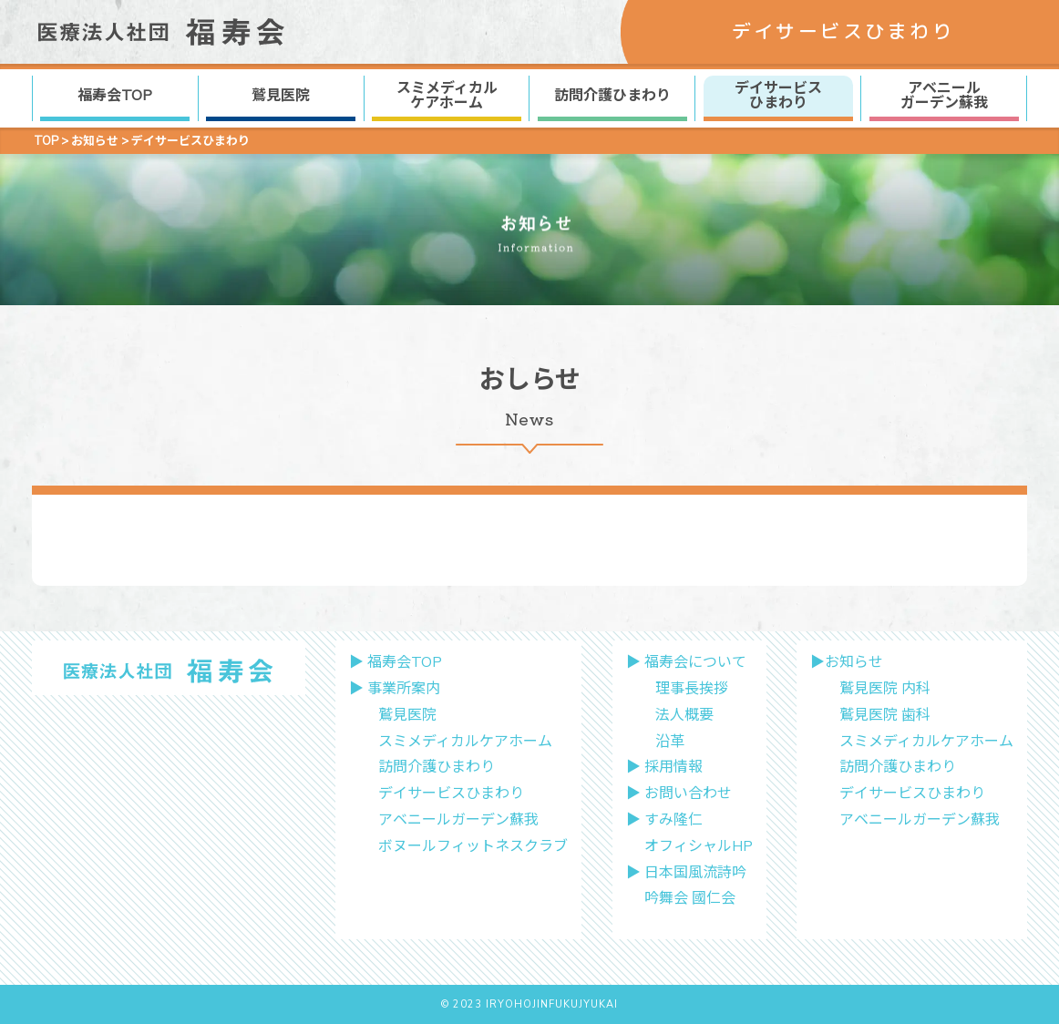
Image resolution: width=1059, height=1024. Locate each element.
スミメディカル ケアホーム (447, 95)
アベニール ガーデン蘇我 (944, 95)
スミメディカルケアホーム (465, 742)
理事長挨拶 (691, 689)
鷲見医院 (281, 96)
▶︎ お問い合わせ (679, 793)
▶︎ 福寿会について (686, 662)
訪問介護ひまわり (612, 96)
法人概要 (684, 715)
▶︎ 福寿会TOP (395, 662)
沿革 (669, 742)
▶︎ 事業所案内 (394, 689)
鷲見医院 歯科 (884, 715)
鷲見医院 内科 (884, 689)
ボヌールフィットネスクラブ (473, 846)
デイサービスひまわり (451, 793)
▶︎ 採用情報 (664, 767)
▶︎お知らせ (846, 662)
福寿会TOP (114, 96)
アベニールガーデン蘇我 (458, 820)
